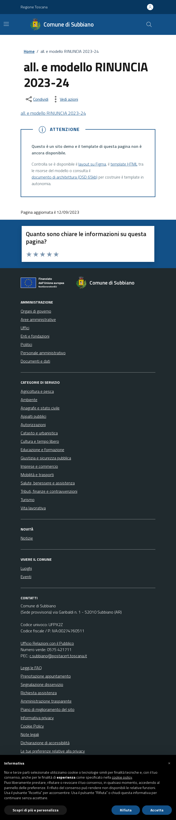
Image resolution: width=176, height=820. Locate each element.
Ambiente (29, 399)
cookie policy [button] (122, 777)
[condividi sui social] (36, 99)
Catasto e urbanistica (39, 433)
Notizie (27, 538)
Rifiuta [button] (126, 810)
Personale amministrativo (43, 353)
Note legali (30, 734)
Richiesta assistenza (39, 693)
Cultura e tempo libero (40, 441)
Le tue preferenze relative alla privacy (53, 751)
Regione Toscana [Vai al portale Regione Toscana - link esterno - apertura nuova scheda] (34, 7)
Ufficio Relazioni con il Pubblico (47, 643)
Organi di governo (36, 311)
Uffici (25, 328)
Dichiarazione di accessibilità (45, 743)
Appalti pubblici (33, 416)
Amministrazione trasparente (46, 701)
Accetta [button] (156, 810)
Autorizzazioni (33, 424)
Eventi (26, 576)
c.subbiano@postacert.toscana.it (58, 656)
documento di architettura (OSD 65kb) (64, 177)
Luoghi (26, 568)
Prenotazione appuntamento (46, 676)
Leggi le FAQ (31, 668)
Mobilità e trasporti (37, 474)
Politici (26, 344)
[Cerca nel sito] (149, 24)
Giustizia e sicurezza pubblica (46, 458)
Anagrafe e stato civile (40, 408)
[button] (169, 763)
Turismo (27, 499)
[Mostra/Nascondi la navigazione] (6, 24)
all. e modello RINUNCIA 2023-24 (53, 113)
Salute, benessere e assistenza (48, 483)
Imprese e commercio (39, 466)
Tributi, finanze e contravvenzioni (49, 491)
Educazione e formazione (42, 449)
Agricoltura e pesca (37, 391)
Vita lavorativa (33, 508)
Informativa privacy (37, 718)
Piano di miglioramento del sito (47, 709)
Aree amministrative (38, 319)
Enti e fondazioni (35, 336)
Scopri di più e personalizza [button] (35, 810)
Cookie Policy (32, 726)
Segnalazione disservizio (42, 684)
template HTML (123, 164)
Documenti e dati (35, 361)
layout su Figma (92, 164)
